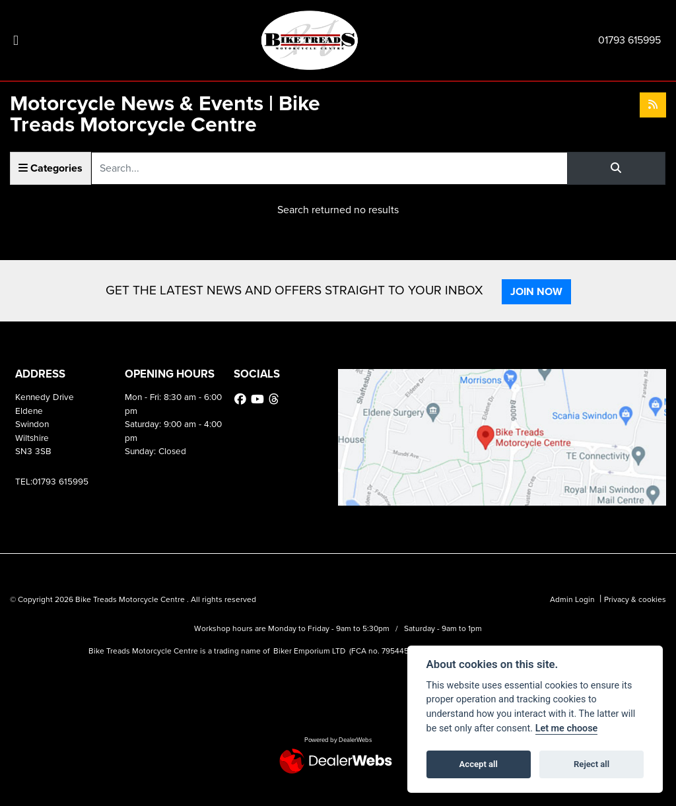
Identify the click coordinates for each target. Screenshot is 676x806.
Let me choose (566, 728)
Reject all (591, 764)
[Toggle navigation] (15, 40)
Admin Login (572, 599)
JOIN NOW (536, 291)
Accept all (478, 764)
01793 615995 (629, 40)
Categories (50, 168)
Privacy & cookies (635, 599)
